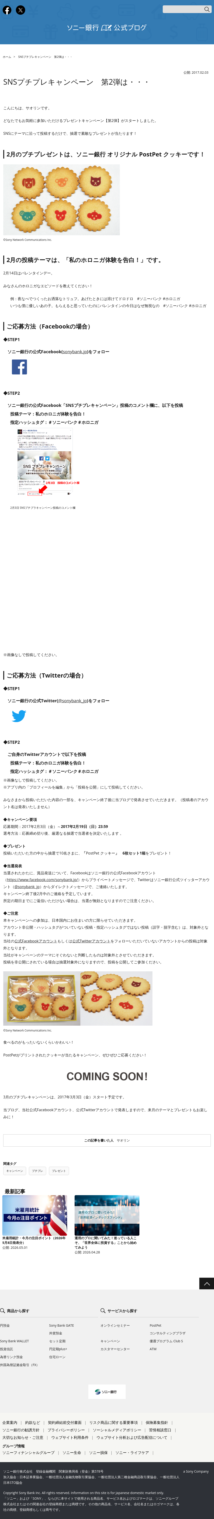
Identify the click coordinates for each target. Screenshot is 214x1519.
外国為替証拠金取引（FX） (19, 1365)
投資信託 (6, 1349)
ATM (153, 1349)
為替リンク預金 (11, 1357)
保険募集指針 (157, 1422)
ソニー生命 (71, 1452)
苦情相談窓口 (160, 1429)
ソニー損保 (98, 1452)
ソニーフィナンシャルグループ (28, 1452)
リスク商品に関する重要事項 (113, 1422)
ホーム (7, 57)
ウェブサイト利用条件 (70, 1437)
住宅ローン (57, 1357)
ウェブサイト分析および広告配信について (132, 1437)
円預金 (5, 1325)
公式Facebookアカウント (35, 941)
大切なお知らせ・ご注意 (22, 1437)
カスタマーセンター (115, 1349)
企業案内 (9, 1422)
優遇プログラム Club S (166, 1341)
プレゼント (59, 1171)
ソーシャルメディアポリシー (117, 1429)
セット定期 (57, 1341)
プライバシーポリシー (66, 1429)
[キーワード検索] (187, 9)
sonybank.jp (75, 351)
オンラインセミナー (115, 1325)
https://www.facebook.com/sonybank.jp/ (42, 879)
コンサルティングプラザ (168, 1333)
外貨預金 (55, 1333)
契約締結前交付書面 (65, 1422)
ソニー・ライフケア (132, 1452)
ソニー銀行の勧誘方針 (21, 1429)
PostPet (155, 1325)
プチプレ (37, 1171)
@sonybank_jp (72, 700)
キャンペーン (14, 1171)
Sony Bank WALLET (14, 1341)
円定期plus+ (58, 1349)
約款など (32, 1422)
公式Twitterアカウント (91, 941)
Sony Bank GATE (61, 1325)
